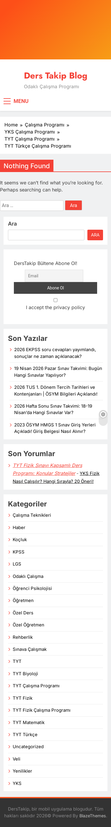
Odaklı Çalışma (28, 576)
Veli (16, 759)
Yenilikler (22, 771)
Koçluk (20, 539)
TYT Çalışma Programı (36, 685)
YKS (17, 783)
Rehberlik (23, 637)
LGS (17, 564)
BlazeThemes (92, 815)
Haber (19, 527)
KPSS (19, 552)
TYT (17, 661)
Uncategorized (28, 746)
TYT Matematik (29, 722)
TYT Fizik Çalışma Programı (42, 710)
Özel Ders (23, 613)
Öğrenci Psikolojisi (32, 588)
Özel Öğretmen (28, 625)
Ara (12, 224)
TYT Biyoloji (25, 673)
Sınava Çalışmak (30, 649)
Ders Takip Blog (55, 75)
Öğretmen (23, 600)
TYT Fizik (22, 698)
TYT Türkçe (25, 734)
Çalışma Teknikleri (32, 515)
